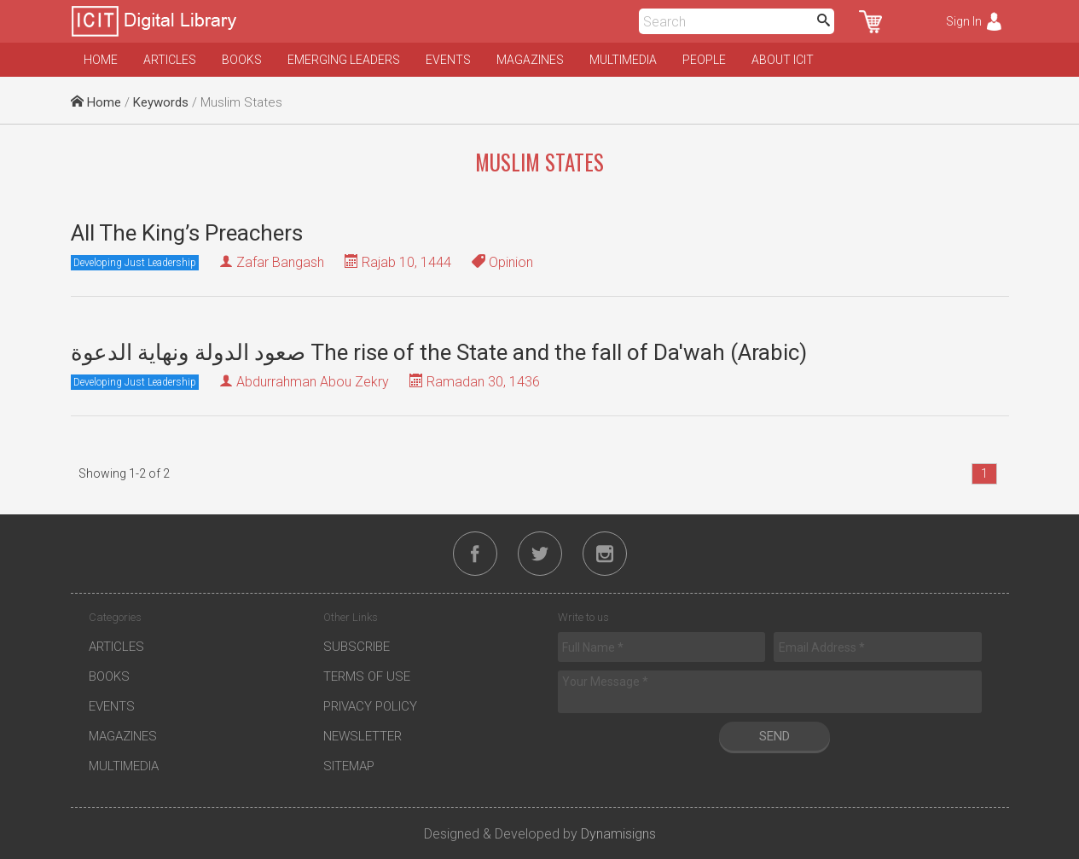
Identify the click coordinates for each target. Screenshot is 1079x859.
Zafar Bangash (280, 262)
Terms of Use (366, 676)
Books (242, 60)
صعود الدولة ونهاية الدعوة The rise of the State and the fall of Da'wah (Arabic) (439, 352)
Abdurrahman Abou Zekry (312, 382)
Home (101, 60)
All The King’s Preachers (187, 233)
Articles (169, 60)
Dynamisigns (618, 834)
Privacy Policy (370, 706)
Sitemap (348, 766)
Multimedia (623, 60)
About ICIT (782, 60)
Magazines (530, 60)
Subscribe (356, 646)
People (704, 60)
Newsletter (362, 736)
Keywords (161, 102)
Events (448, 60)
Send (774, 736)
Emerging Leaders (343, 60)
